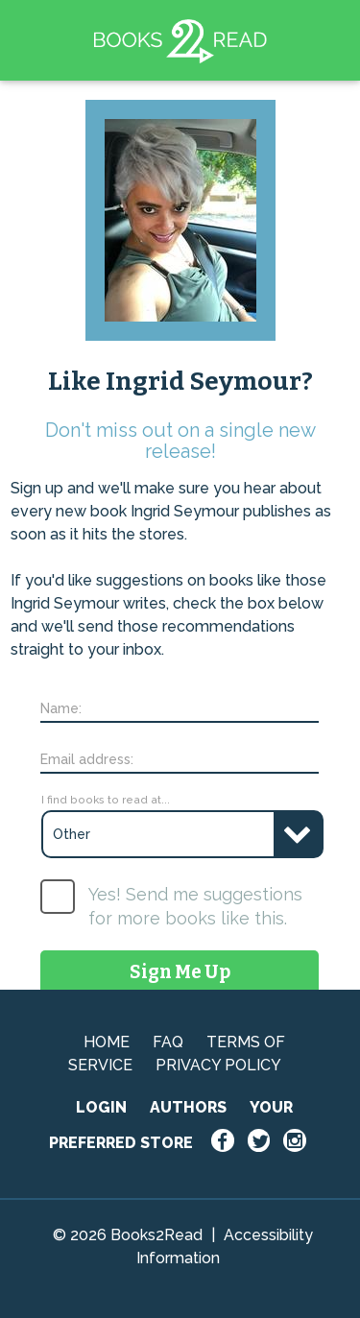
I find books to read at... (105, 799)
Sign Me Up (180, 972)
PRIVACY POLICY (218, 1065)
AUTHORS (188, 1107)
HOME (107, 1042)
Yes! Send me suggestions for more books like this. (195, 906)
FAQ (168, 1042)
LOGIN (101, 1107)
